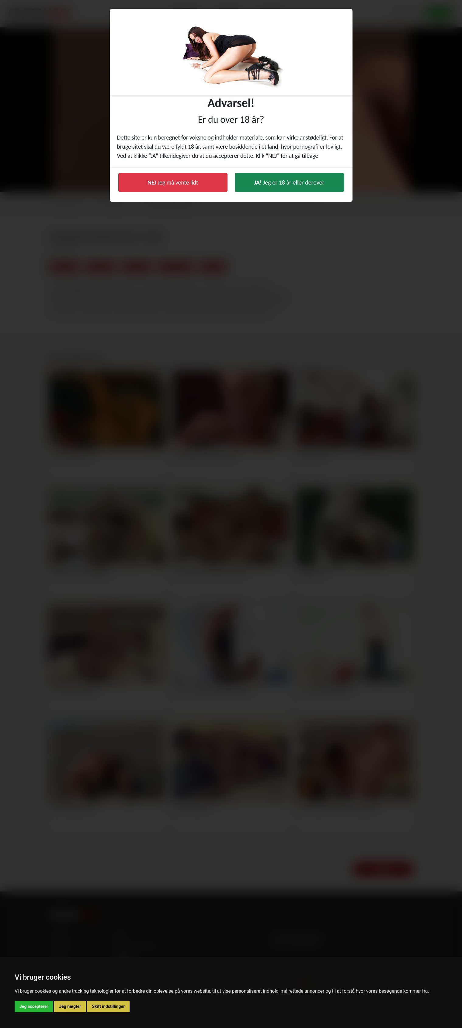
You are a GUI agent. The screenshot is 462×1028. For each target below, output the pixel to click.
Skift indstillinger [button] (108, 1006)
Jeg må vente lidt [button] (173, 182)
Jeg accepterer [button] (33, 1006)
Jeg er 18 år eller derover (289, 182)
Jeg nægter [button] (70, 1006)
